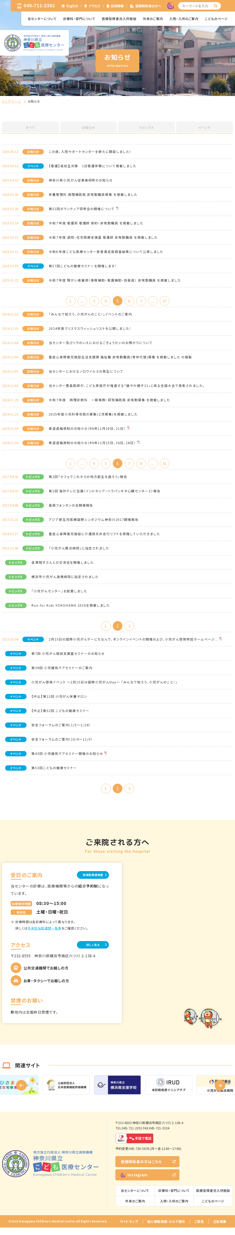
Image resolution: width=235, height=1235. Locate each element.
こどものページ (216, 18)
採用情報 (117, 6)
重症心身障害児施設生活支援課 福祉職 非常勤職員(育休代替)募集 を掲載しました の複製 (120, 358)
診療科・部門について (79, 18)
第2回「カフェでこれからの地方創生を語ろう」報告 (88, 480)
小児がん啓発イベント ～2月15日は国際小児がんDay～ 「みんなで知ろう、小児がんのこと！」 (104, 686)
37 (173, 301)
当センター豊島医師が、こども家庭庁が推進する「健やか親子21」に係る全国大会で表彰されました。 (127, 387)
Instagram (134, 1182)
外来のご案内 (153, 18)
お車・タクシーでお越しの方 (46, 988)
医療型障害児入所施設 (119, 18)
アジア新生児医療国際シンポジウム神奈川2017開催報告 (94, 522)
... (75, 301)
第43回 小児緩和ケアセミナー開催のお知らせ (67, 758)
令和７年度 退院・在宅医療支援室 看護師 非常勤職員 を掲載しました (103, 237)
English (72, 6)
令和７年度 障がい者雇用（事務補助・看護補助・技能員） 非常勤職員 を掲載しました (115, 280)
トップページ (11, 101)
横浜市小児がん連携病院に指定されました (64, 580)
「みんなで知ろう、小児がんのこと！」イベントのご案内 (90, 315)
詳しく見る (87, 952)
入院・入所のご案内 (183, 18)
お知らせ (88, 127)
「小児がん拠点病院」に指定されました (79, 551)
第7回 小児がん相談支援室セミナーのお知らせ (68, 658)
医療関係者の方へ (148, 6)
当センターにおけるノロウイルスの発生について (86, 372)
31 (173, 465)
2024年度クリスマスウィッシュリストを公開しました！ (90, 330)
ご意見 (199, 1229)
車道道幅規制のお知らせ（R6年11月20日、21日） (87, 430)
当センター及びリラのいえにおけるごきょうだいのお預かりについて (101, 344)
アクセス (94, 6)
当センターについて (42, 18)
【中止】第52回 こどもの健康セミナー (60, 715)
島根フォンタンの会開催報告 (71, 508)
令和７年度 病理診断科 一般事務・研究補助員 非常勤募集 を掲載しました (109, 401)
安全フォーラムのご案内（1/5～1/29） (61, 729)
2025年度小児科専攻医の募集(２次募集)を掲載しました (93, 415)
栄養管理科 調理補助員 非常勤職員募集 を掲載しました (93, 194)
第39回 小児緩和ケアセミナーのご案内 (62, 672)
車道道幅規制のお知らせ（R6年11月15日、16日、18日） (92, 444)
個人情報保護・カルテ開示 (166, 1229)
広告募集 (219, 1229)
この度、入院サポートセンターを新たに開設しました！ (90, 151)
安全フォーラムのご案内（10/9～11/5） (62, 744)
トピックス (146, 127)
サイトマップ (129, 1229)
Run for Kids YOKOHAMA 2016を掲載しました (70, 608)
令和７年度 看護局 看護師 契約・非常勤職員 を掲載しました (96, 223)
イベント (204, 127)
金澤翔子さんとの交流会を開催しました (62, 565)
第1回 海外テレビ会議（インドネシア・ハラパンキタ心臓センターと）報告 (105, 494)
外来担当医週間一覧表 (45, 935)
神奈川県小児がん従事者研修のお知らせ (81, 180)
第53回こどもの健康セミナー (54, 772)
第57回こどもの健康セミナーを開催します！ (83, 266)
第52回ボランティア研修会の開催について (82, 208)
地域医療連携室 (87, 881)
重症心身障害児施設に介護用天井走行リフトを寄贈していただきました (104, 537)
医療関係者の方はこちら (141, 1169)
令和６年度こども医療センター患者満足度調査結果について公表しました (106, 251)
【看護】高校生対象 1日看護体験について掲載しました (92, 166)
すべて (30, 127)
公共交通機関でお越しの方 (46, 975)
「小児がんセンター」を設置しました (59, 594)
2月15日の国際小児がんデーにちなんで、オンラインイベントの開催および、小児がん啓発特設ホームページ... (133, 644)
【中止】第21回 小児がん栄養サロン (59, 701)
